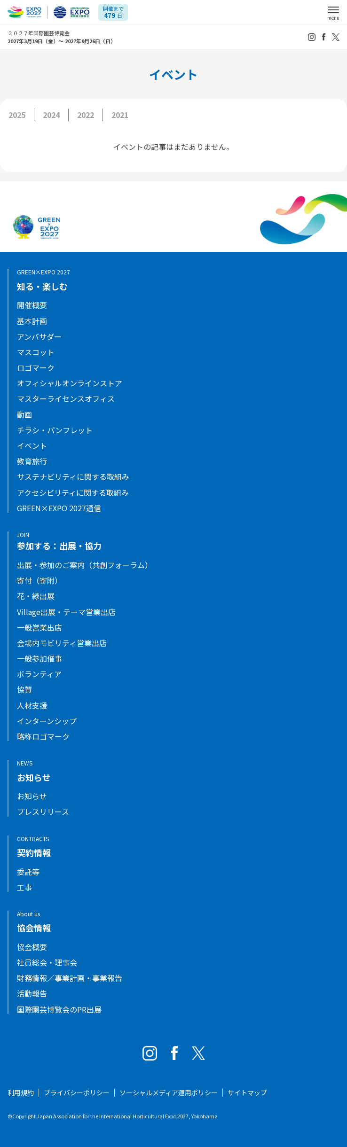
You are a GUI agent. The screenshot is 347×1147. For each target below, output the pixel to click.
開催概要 (32, 305)
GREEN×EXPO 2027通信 (59, 508)
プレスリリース (43, 811)
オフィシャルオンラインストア (69, 383)
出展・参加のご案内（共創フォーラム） (84, 565)
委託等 (28, 871)
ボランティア (39, 674)
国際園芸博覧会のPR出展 (59, 1009)
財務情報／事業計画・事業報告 (69, 978)
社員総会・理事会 (47, 962)
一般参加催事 (39, 658)
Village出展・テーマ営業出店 (66, 612)
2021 (119, 114)
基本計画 (32, 321)
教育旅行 (32, 461)
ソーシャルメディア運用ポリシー (168, 1092)
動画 (24, 414)
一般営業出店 (39, 627)
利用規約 (21, 1092)
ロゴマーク (36, 367)
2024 (51, 114)
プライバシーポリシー (77, 1092)
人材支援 (32, 705)
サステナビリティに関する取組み (73, 476)
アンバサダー (39, 336)
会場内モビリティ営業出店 (62, 643)
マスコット (36, 352)
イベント (32, 445)
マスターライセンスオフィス (66, 398)
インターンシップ (47, 721)
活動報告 (32, 993)
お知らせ (32, 796)
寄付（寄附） (39, 580)
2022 (85, 114)
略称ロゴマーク (43, 736)
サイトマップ (247, 1092)
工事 (24, 887)
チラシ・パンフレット (55, 430)
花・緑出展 (36, 596)
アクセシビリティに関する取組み (73, 492)
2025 (16, 114)
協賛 (24, 689)
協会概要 (32, 947)
